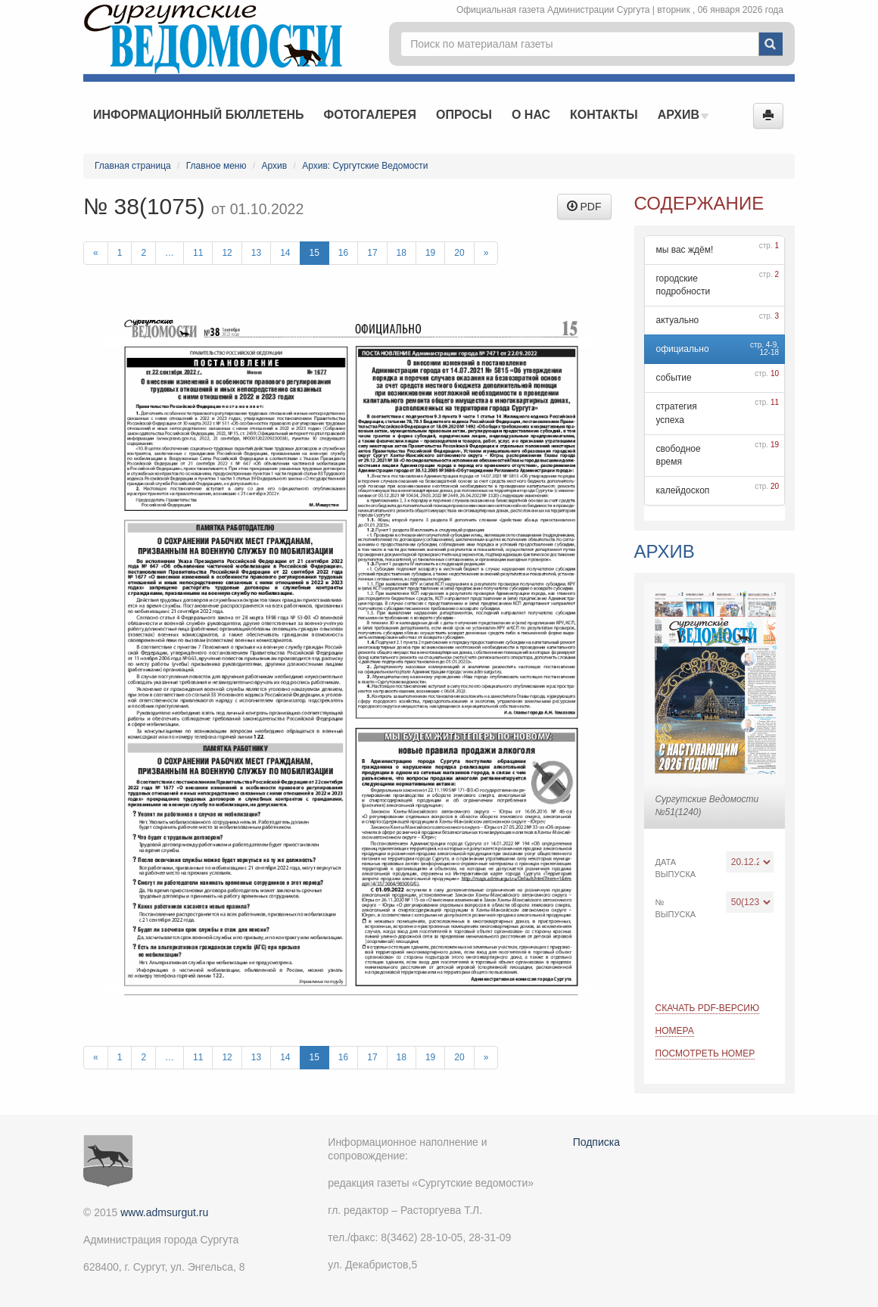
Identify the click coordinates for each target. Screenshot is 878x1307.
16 (343, 252)
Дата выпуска (675, 868)
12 (227, 252)
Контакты (604, 114)
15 (314, 252)
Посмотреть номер (705, 1053)
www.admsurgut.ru (164, 1212)
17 (372, 252)
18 (401, 252)
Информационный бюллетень (198, 114)
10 (775, 373)
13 (256, 252)
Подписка (596, 1142)
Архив (683, 114)
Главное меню (216, 165)
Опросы (464, 114)
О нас (531, 114)
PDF (584, 207)
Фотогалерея (370, 114)
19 (430, 252)
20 (459, 252)
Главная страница (133, 165)
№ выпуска (675, 908)
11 (198, 252)
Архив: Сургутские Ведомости (365, 165)
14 (285, 252)
